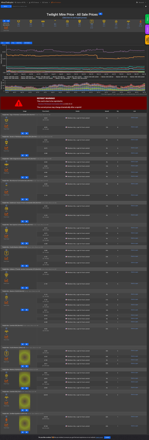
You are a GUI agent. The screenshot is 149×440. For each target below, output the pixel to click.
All (3, 43)
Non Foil (19, 43)
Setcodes (27, 43)
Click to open (134, 117)
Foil (13, 43)
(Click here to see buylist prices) (74, 18)
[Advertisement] (74, 37)
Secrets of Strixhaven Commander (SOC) (50, 104)
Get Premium (56, 2)
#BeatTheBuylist (7, 2)
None (7, 43)
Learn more (99, 437)
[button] (21, 2)
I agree (107, 437)
